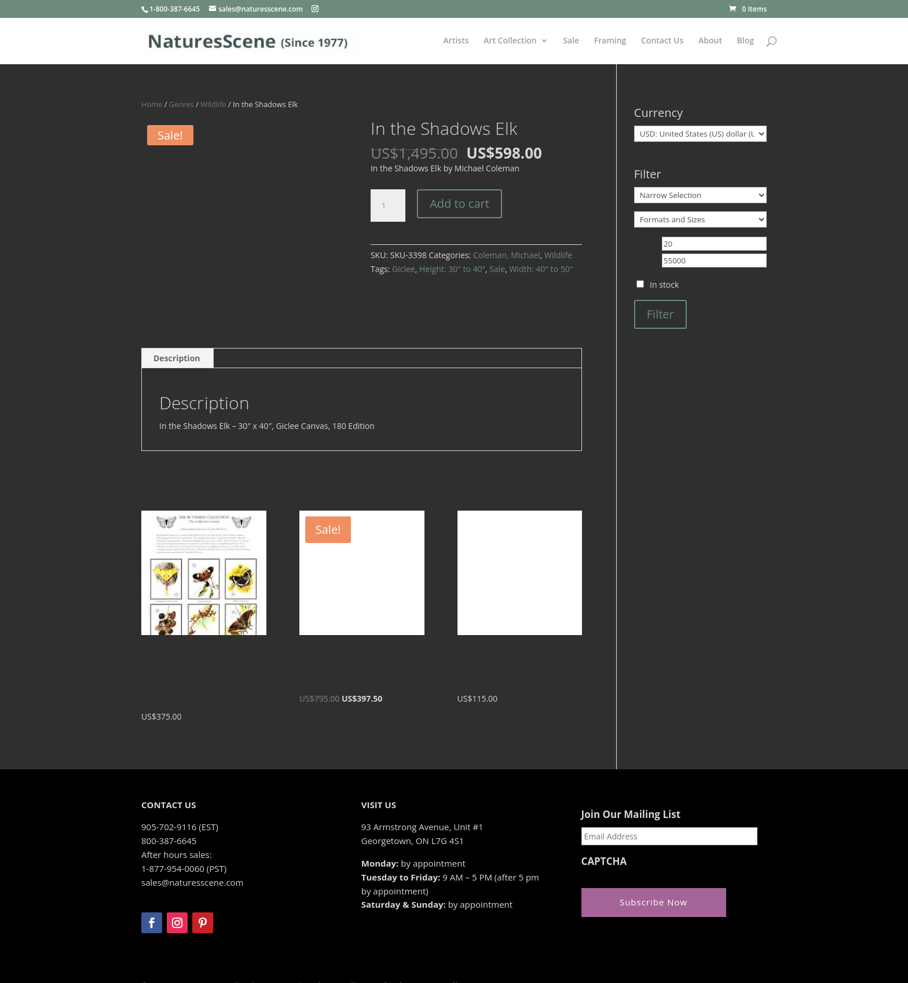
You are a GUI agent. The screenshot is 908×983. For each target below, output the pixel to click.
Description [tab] (176, 319)
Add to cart (459, 203)
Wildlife (213, 104)
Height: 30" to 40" (452, 268)
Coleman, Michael (506, 255)
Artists (456, 41)
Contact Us (662, 41)
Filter (660, 314)
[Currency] (700, 134)
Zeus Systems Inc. (218, 963)
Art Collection (510, 41)
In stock (664, 284)
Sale (571, 41)
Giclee (403, 268)
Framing (610, 41)
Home (151, 104)
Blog (745, 41)
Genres (181, 104)
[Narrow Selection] (700, 195)
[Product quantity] (388, 205)
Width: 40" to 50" (541, 268)
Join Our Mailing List (630, 775)
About (710, 41)
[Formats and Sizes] (700, 219)
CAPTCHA (604, 822)
